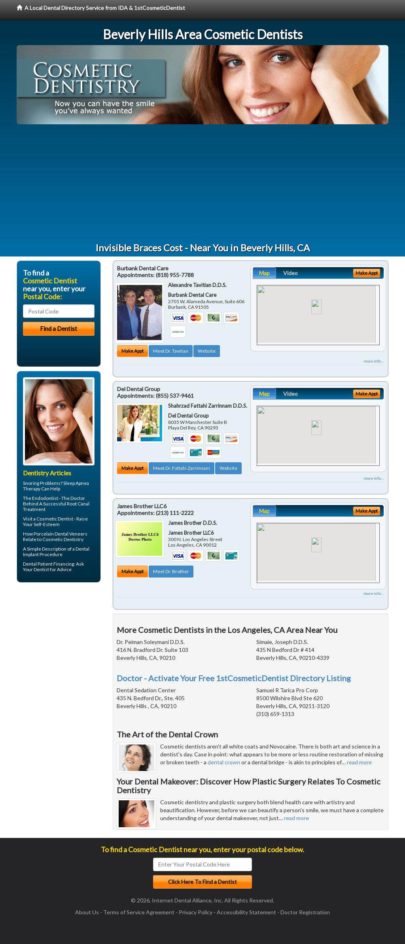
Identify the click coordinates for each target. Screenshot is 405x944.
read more (359, 762)
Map (264, 273)
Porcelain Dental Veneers (60, 534)
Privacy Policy (195, 912)
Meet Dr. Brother (171, 571)
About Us (87, 912)
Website (207, 351)
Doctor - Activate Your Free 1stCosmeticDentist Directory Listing (234, 678)
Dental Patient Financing (48, 564)
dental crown (224, 762)
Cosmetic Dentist (54, 519)
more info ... (373, 361)
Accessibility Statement (246, 912)
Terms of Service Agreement (138, 912)
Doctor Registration (305, 912)
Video (290, 273)
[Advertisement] (202, 183)
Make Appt (132, 351)
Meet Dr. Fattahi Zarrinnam (181, 468)
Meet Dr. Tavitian (170, 351)
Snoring (31, 483)
